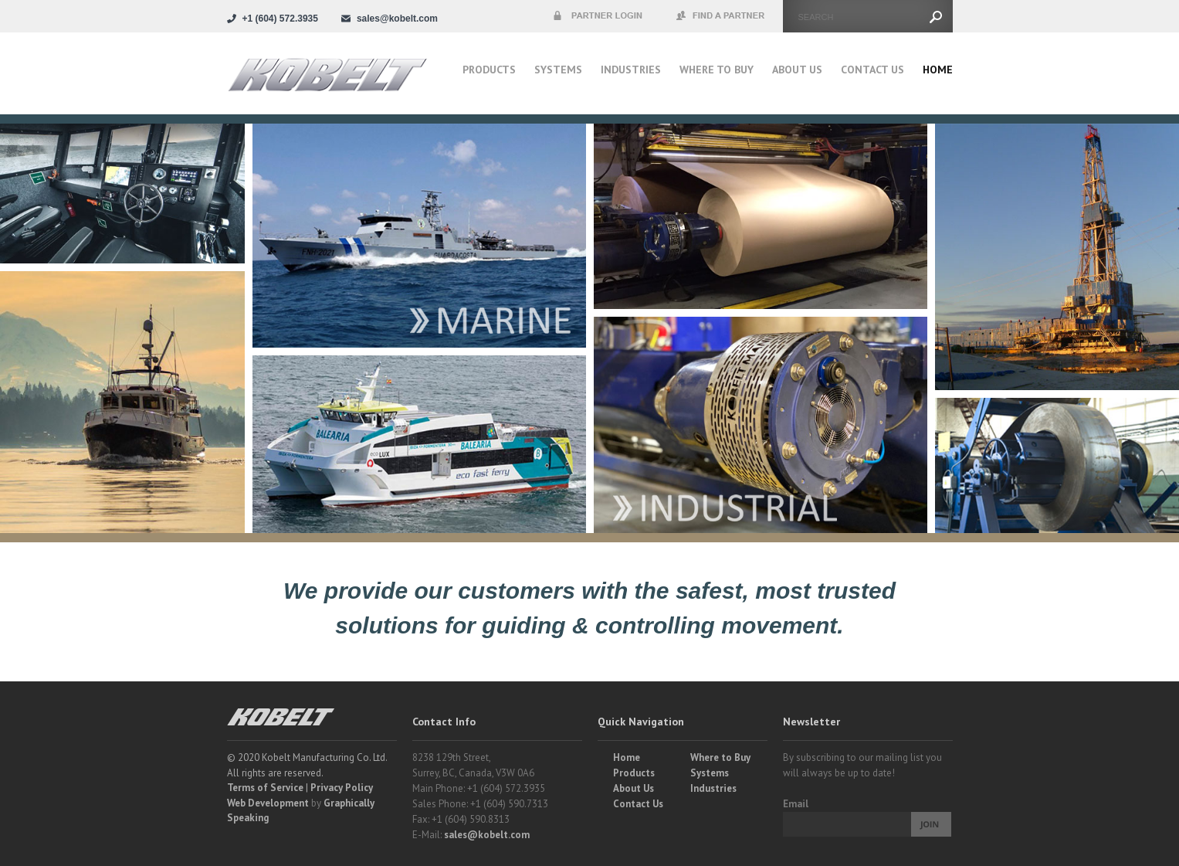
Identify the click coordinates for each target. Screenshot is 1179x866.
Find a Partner (721, 16)
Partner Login (597, 16)
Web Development (268, 803)
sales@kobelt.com (487, 834)
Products (489, 69)
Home (938, 69)
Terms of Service (265, 787)
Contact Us (872, 69)
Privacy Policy (341, 787)
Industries (631, 69)
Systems (558, 69)
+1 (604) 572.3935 (280, 18)
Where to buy (716, 69)
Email (795, 803)
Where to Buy (720, 757)
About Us (797, 69)
